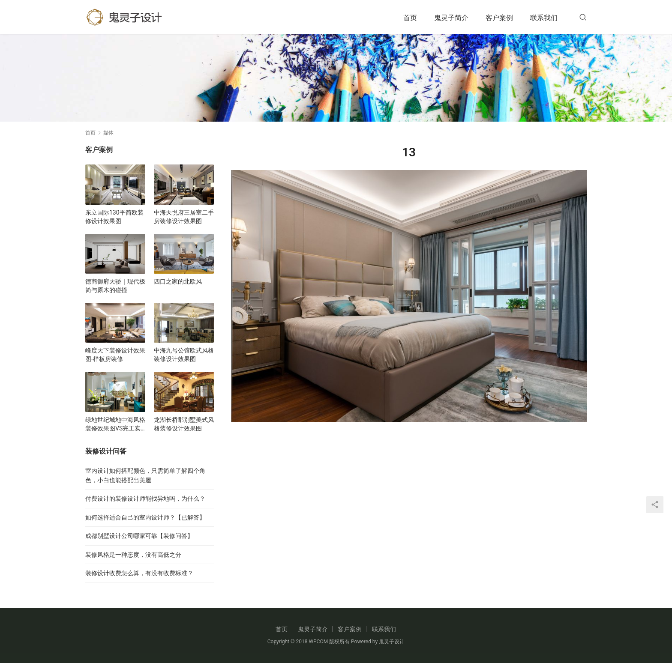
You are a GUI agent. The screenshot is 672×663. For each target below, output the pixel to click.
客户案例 (499, 18)
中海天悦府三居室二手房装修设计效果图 (184, 216)
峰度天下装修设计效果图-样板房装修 (115, 354)
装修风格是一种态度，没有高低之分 (133, 554)
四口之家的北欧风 (178, 281)
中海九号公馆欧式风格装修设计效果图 (184, 354)
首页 (410, 18)
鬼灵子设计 (392, 642)
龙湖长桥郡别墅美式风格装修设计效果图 (184, 424)
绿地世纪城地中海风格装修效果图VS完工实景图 (115, 424)
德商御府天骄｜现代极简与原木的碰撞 (115, 285)
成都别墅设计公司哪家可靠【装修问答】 (139, 535)
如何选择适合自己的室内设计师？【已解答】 (145, 517)
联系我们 (544, 18)
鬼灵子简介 (451, 18)
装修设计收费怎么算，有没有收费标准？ (139, 573)
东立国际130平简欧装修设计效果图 (114, 216)
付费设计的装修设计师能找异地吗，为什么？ (145, 498)
